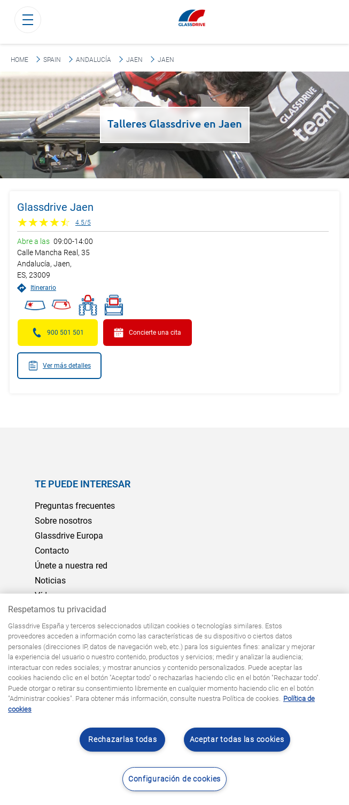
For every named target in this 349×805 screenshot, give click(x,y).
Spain (52, 60)
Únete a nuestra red (71, 566)
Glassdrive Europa (69, 536)
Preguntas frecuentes (75, 506)
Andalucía (93, 60)
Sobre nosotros (63, 521)
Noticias (50, 580)
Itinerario (36, 288)
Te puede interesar (82, 484)
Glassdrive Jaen (55, 207)
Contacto (52, 551)
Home (19, 60)
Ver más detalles (59, 365)
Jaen (134, 60)
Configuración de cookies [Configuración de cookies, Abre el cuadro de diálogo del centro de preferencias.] (174, 779)
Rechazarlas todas (122, 739)
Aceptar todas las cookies (237, 739)
